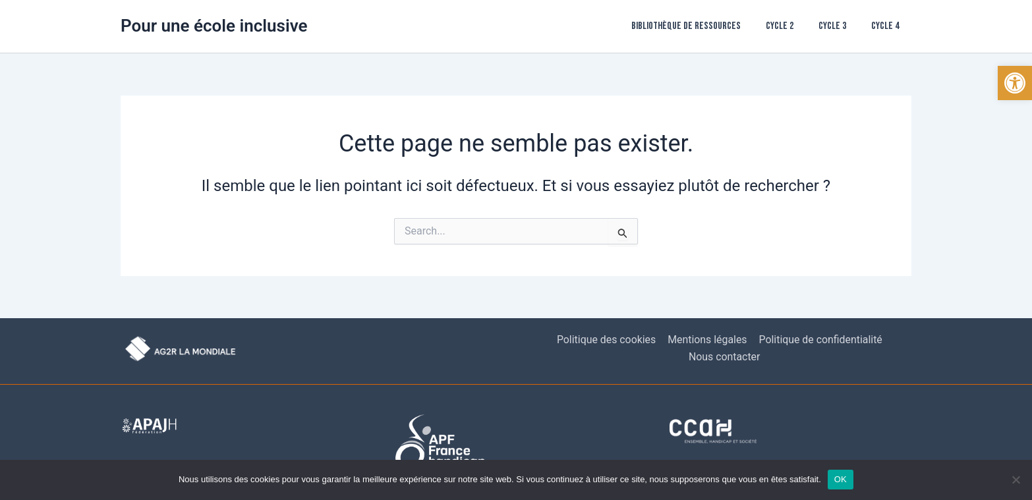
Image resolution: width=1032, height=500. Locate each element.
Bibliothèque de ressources (700, 26)
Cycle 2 (789, 26)
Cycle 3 (838, 26)
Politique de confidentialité (820, 339)
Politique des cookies (607, 339)
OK (840, 479)
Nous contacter (724, 356)
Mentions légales (707, 339)
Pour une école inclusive (214, 26)
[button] (1015, 83)
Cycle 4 (887, 26)
